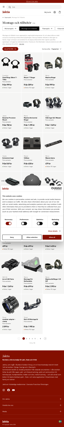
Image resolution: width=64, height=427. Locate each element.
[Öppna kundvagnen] (60, 12)
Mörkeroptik (10, 28)
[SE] (60, 422)
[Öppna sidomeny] (3, 7)
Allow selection (31, 237)
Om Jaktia (32, 399)
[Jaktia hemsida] (6, 12)
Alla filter (10, 49)
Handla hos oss (32, 405)
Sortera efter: (52, 49)
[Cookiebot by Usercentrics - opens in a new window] (53, 188)
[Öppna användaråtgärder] (54, 12)
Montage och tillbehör (29, 28)
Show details (53, 231)
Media (32, 411)
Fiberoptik (47, 28)
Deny (12, 237)
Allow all (52, 237)
